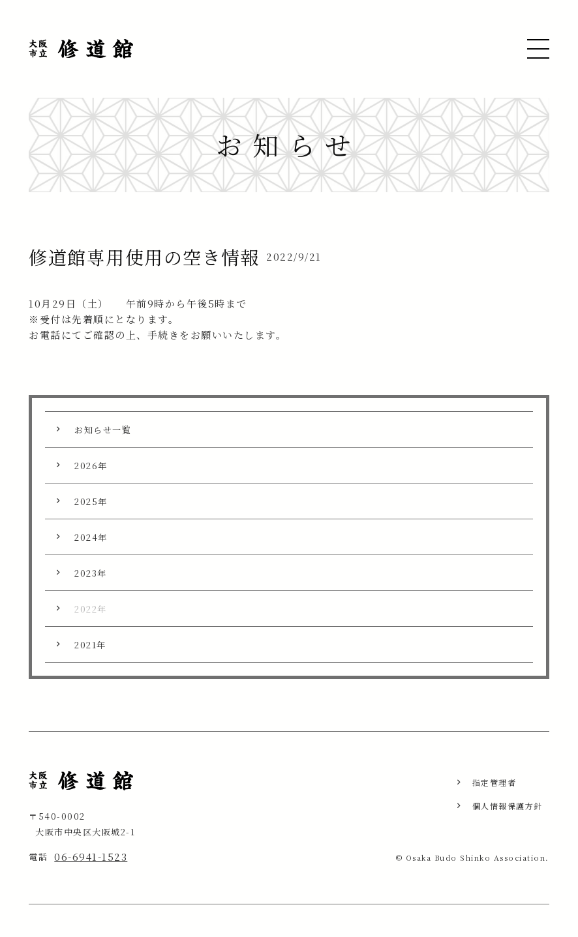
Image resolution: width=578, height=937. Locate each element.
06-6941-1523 (90, 856)
